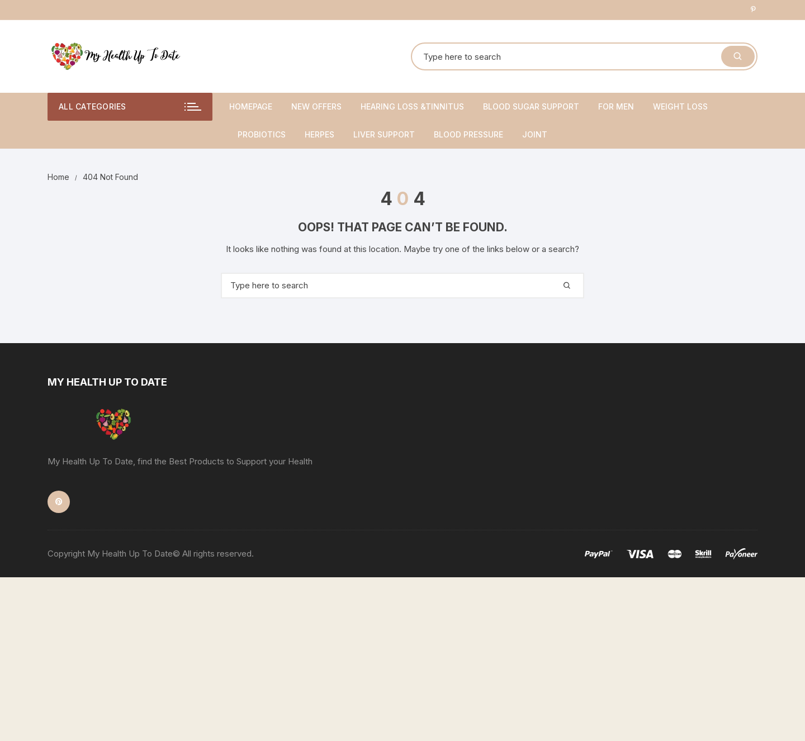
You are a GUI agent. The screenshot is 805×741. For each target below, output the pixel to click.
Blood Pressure (468, 134)
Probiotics (262, 134)
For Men (616, 106)
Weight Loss (680, 106)
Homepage (250, 106)
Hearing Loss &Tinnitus (412, 106)
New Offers (316, 106)
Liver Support (384, 134)
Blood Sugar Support (531, 106)
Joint (534, 134)
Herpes (319, 134)
